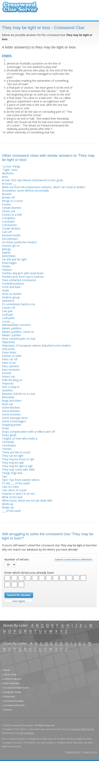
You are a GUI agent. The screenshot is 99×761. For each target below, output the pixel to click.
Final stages (9, 263)
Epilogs (6, 249)
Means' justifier (11, 335)
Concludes (8, 221)
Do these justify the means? (19, 242)
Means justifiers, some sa (18, 332)
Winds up (7, 504)
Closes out (8, 211)
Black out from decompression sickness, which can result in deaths (43, 187)
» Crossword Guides (13, 701)
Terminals (8, 442)
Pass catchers (10, 366)
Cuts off (7, 232)
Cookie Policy (90, 752)
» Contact (7, 709)
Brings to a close (12, 201)
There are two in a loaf (16, 452)
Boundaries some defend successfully (25, 190)
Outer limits (9, 352)
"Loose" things (11, 166)
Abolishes (8, 173)
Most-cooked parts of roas (18, 338)
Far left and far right (14, 259)
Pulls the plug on (12, 380)
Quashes (7, 390)
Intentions (8, 301)
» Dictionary (8, 696)
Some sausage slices (15, 418)
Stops (5, 428)
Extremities (9, 256)
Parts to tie (9, 363)
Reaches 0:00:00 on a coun (18, 394)
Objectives (8, 342)
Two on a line (10, 487)
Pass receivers (11, 369)
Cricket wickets (11, 228)
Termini (6, 449)
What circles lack (12, 497)
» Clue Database (11, 683)
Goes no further (12, 294)
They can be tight (12, 456)
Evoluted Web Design (82, 729)
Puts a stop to (11, 387)
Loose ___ (8, 321)
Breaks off (8, 197)
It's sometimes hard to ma (18, 304)
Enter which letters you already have (29, 572)
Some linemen (11, 411)
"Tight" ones (9, 170)
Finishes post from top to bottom (23, 276)
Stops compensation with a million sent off (28, 431)
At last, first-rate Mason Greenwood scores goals (32, 180)
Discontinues (10, 239)
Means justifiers (12, 328)
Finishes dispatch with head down (22, 273)
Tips (4, 476)
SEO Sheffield (27, 733)
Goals (5, 290)
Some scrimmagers (14, 421)
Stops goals (9, 435)
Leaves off (8, 307)
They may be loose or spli (18, 459)
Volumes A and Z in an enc (18, 493)
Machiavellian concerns (16, 325)
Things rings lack (12, 473)
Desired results (11, 235)
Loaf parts (8, 318)
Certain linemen (11, 208)
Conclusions (9, 225)
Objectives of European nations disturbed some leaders (36, 345)
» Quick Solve (9, 674)
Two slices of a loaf (14, 490)
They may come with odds (18, 469)
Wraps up (8, 507)
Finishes (7, 270)
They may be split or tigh (17, 466)
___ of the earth (11, 511)
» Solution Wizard (11, 679)
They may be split (13, 462)
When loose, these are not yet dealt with (27, 500)
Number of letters (16, 559)
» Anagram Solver (11, 692)
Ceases (6, 204)
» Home (6, 670)
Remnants (8, 397)
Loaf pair (7, 314)
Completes (8, 218)
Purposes (8, 383)
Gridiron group (11, 297)
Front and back (11, 287)
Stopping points (11, 425)
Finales (6, 266)
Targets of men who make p (19, 438)
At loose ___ (9, 183)
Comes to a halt (12, 214)
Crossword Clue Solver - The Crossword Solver (20, 8)
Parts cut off (9, 359)
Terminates (9, 445)
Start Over (18, 601)
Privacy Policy (72, 752)
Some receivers (11, 414)
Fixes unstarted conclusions (19, 280)
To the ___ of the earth (16, 483)
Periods (6, 373)
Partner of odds (11, 356)
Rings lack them (11, 400)
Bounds (6, 194)
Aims (5, 177)
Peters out (8, 376)
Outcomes (8, 349)
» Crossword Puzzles (13, 705)
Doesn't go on (11, 245)
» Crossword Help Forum (15, 687)
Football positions (13, 283)
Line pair (7, 311)
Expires (6, 252)
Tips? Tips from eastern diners (20, 480)
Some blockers (11, 407)
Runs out (7, 404)
